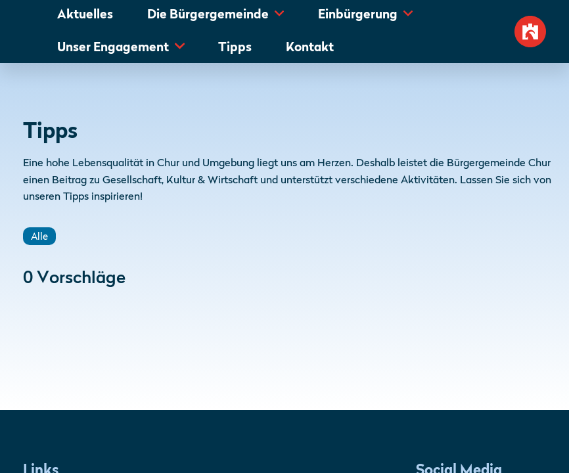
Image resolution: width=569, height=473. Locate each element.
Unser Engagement (113, 48)
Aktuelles (85, 15)
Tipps (235, 48)
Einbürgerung (358, 15)
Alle (39, 237)
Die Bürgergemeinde (208, 15)
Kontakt (310, 48)
